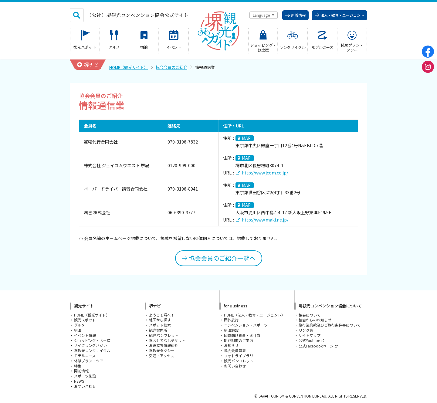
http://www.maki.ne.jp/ (265, 220)
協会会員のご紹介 (171, 67)
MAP (246, 138)
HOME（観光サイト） (128, 67)
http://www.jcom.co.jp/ (265, 173)
